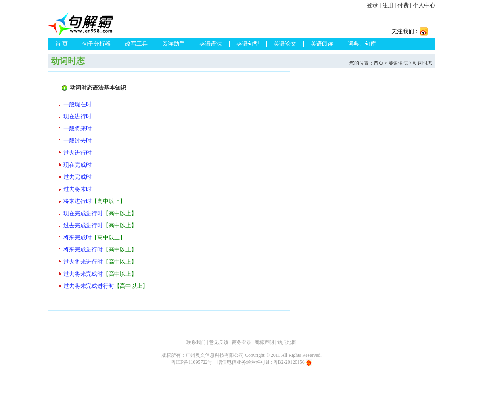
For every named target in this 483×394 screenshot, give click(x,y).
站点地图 (287, 342)
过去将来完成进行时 (88, 286)
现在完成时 (77, 165)
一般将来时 (77, 129)
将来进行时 (77, 201)
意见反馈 (218, 342)
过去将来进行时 (83, 262)
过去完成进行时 (83, 225)
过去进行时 (77, 153)
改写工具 (136, 44)
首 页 (61, 44)
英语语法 (210, 44)
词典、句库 (362, 44)
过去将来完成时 (83, 274)
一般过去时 (77, 141)
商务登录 (241, 342)
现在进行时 (77, 116)
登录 (372, 5)
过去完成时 (77, 177)
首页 (378, 63)
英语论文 (285, 44)
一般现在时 (77, 104)
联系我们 (196, 342)
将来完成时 (77, 238)
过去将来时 (77, 189)
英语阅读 (322, 44)
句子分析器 (96, 44)
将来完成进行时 (83, 250)
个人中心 (424, 5)
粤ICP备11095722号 (191, 362)
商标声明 (264, 342)
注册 (387, 5)
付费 (403, 5)
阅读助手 (173, 44)
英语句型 (247, 44)
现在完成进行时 (83, 213)
